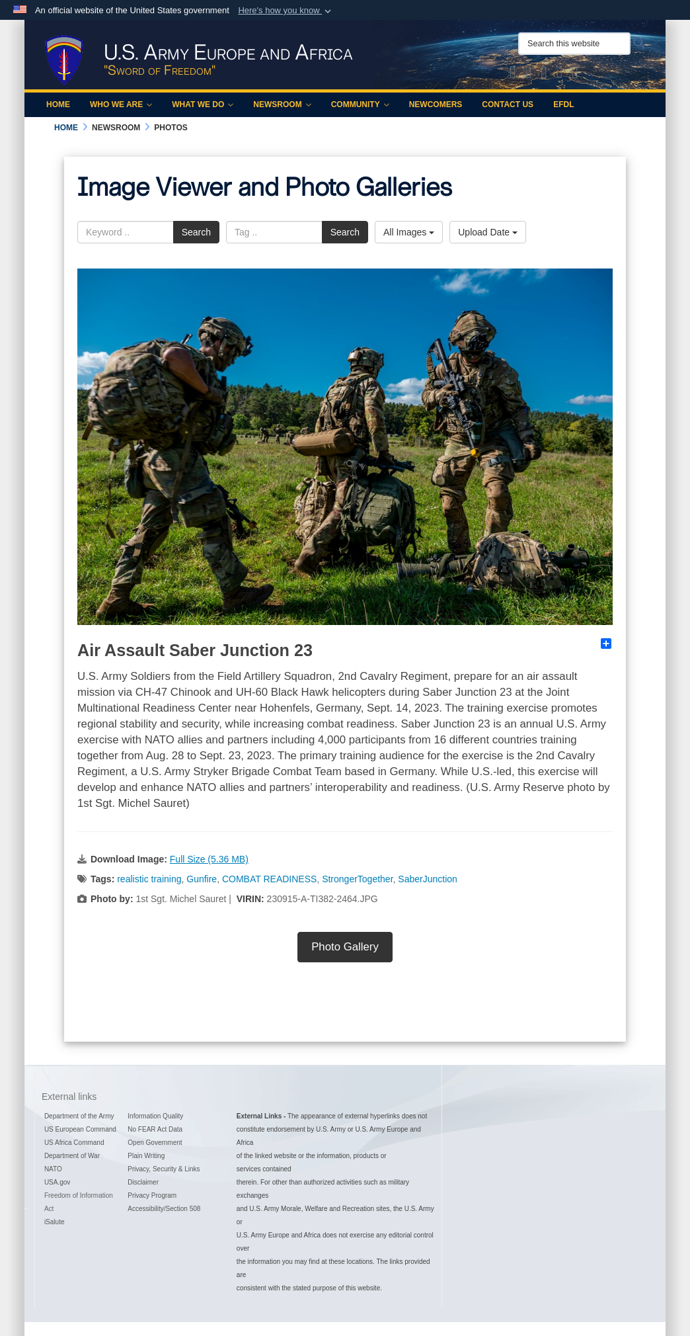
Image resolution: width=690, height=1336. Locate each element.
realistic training (149, 879)
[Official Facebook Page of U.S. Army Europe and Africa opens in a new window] (528, 74)
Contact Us (507, 104)
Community (360, 104)
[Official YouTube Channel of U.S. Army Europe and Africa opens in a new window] (559, 74)
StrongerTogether (357, 879)
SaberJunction (427, 879)
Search (196, 232)
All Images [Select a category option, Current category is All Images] (408, 232)
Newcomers (436, 104)
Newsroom (282, 104)
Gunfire (201, 879)
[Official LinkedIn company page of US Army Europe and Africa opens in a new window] (575, 74)
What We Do (202, 104)
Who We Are (121, 104)
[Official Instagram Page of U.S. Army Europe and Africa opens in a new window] (544, 74)
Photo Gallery (345, 946)
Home (58, 104)
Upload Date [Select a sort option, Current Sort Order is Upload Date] (488, 232)
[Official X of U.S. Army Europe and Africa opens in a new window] (513, 74)
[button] (286, 10)
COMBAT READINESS (269, 879)
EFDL (563, 104)
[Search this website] (574, 43)
